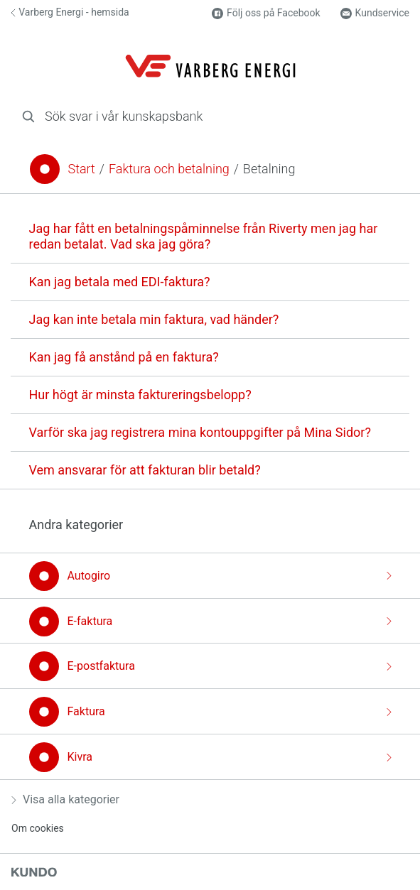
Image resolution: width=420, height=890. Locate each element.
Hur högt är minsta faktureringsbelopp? (140, 394)
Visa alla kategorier (65, 799)
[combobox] (210, 116)
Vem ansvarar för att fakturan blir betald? (145, 469)
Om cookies (37, 828)
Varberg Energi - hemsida (70, 12)
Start (81, 168)
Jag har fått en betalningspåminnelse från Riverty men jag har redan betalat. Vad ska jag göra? (203, 236)
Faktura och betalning (169, 168)
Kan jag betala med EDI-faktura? (119, 281)
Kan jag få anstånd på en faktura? (124, 356)
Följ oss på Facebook (266, 13)
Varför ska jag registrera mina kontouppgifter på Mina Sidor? (200, 432)
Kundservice (374, 13)
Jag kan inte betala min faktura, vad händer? (154, 319)
